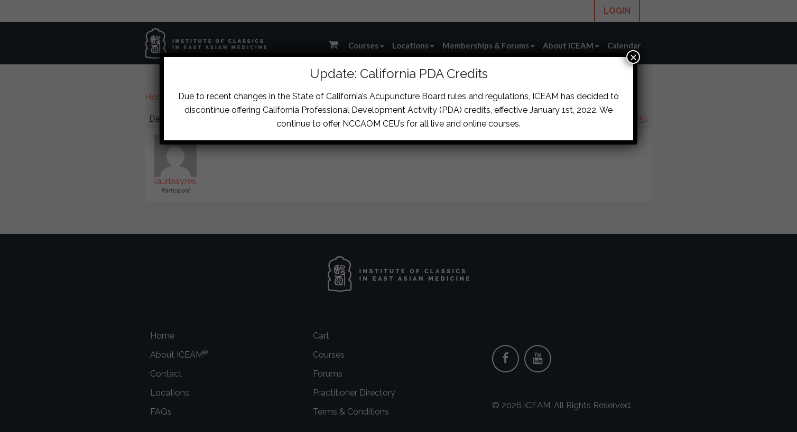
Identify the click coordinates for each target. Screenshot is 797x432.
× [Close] (633, 57)
